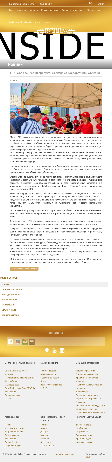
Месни (43, 428)
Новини (5, 284)
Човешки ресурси (84, 442)
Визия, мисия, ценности (16, 371)
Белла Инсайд (8, 310)
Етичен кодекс (83, 391)
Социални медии (10, 315)
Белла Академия (13, 395)
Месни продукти (48, 374)
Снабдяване (82, 428)
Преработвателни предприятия (20, 378)
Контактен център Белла (21, 4)
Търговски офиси (84, 425)
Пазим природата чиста (87, 395)
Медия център (93, 10)
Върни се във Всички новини (24, 269)
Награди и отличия (11, 294)
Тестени (44, 425)
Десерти (44, 431)
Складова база (12, 385)
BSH (88, 457)
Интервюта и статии (11, 289)
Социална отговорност (72, 10)
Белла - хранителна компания (23, 10)
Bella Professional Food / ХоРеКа (20, 388)
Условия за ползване (65, 454)
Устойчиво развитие (85, 371)
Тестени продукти (48, 371)
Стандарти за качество (87, 374)
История (9, 374)
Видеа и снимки (9, 299)
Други (43, 381)
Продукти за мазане (49, 378)
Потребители (82, 431)
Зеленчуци (45, 442)
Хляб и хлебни (47, 445)
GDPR (47, 22)
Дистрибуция (11, 381)
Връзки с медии (83, 438)
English (100, 4)
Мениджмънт (8, 304)
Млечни (44, 435)
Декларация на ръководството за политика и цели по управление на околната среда (90, 409)
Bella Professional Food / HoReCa (24, 22)
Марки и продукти (49, 10)
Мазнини (44, 438)
